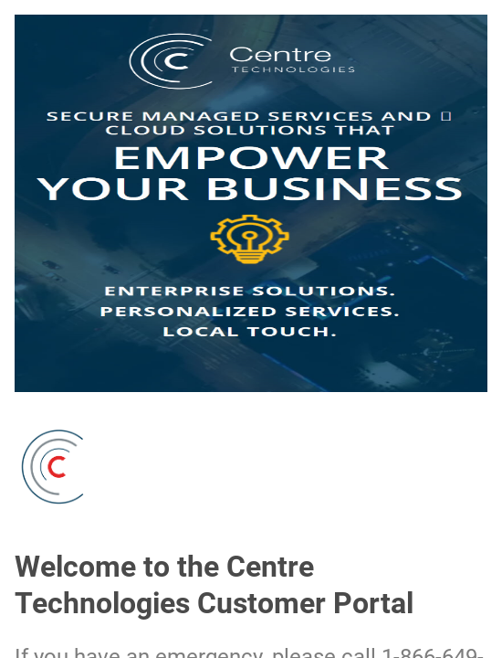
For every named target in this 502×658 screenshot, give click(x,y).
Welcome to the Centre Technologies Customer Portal (214, 585)
